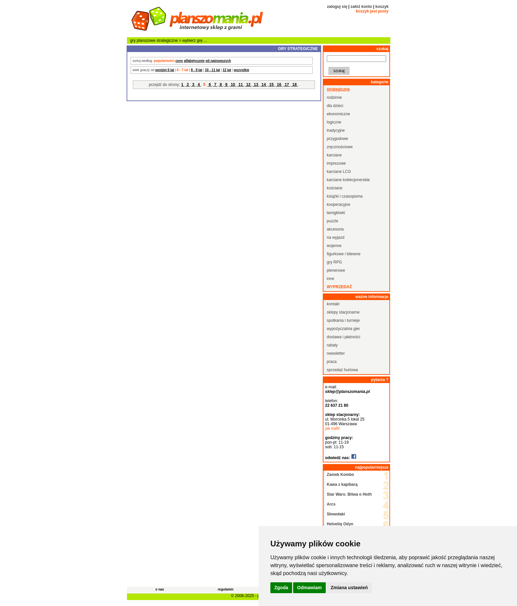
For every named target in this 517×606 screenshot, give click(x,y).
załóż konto (361, 6)
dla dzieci (335, 105)
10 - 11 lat (212, 70)
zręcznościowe (340, 147)
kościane (334, 188)
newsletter (336, 353)
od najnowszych (218, 61)
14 (263, 84)
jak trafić (332, 428)
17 (287, 84)
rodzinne (334, 97)
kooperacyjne (338, 204)
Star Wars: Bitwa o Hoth (349, 494)
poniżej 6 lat (164, 70)
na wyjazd (335, 237)
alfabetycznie (194, 61)
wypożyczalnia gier (343, 328)
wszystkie (241, 70)
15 (271, 84)
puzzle (332, 221)
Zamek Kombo (340, 474)
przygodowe (337, 138)
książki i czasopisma (345, 196)
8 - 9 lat (196, 70)
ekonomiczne (338, 114)
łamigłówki (336, 212)
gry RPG (334, 262)
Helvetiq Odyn (340, 524)
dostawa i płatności (343, 337)
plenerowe (336, 270)
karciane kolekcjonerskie (348, 180)
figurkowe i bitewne (343, 254)
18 (294, 84)
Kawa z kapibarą (342, 484)
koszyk (381, 6)
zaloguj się (337, 6)
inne (330, 278)
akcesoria (335, 229)
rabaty (332, 345)
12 (248, 84)
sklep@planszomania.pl (347, 391)
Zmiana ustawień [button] (349, 587)
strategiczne (167, 40)
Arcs (331, 504)
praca (332, 361)
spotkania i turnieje (343, 320)
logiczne (334, 122)
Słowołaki (336, 514)
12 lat (227, 70)
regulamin (225, 589)
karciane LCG (339, 171)
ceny (179, 61)
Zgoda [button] (281, 587)
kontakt (333, 304)
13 (256, 84)
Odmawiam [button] (309, 587)
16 (279, 84)
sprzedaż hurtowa (342, 370)
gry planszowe (143, 40)
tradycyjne (336, 130)
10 (232, 84)
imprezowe (336, 163)
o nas (159, 589)
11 (240, 84)
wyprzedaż (339, 287)
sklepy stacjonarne (343, 312)
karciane (334, 155)
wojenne (334, 245)
